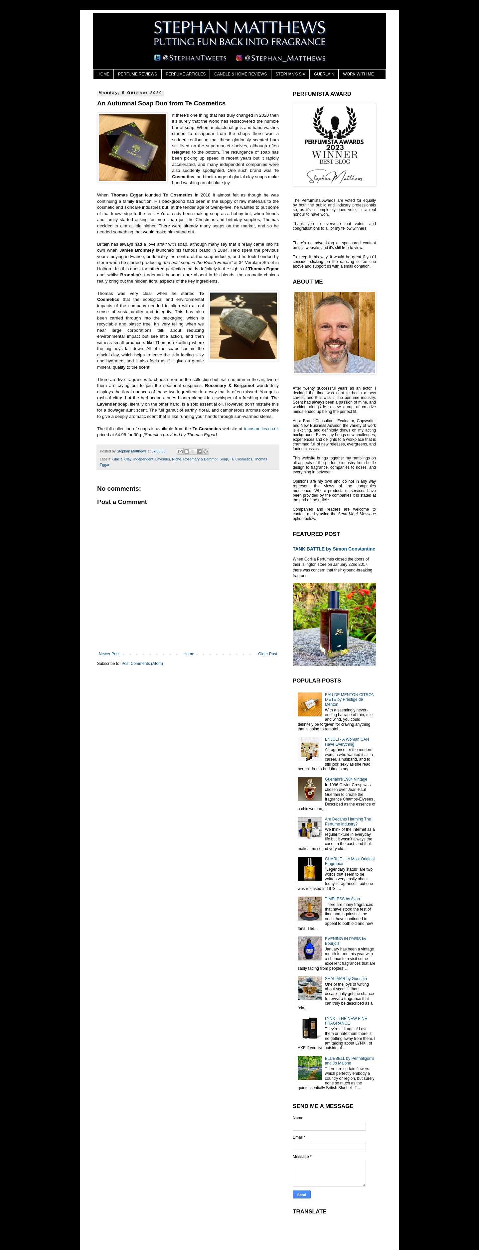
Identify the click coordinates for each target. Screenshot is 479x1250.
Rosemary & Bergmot (200, 459)
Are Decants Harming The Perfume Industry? (348, 821)
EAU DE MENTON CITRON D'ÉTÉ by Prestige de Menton (350, 699)
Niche (176, 459)
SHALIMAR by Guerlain (346, 978)
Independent (143, 459)
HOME (103, 74)
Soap (224, 459)
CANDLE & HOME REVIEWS (240, 74)
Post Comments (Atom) (142, 663)
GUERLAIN (324, 74)
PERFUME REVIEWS (137, 74)
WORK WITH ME (358, 74)
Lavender (162, 459)
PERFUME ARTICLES (186, 74)
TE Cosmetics (241, 459)
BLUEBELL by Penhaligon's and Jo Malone (349, 1060)
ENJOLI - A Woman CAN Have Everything (347, 741)
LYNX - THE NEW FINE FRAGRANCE (346, 1021)
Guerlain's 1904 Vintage (346, 779)
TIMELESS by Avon (342, 899)
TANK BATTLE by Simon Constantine (334, 549)
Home (189, 654)
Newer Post (109, 654)
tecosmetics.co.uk (261, 428)
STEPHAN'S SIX (290, 74)
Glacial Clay (121, 459)
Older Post (267, 654)
